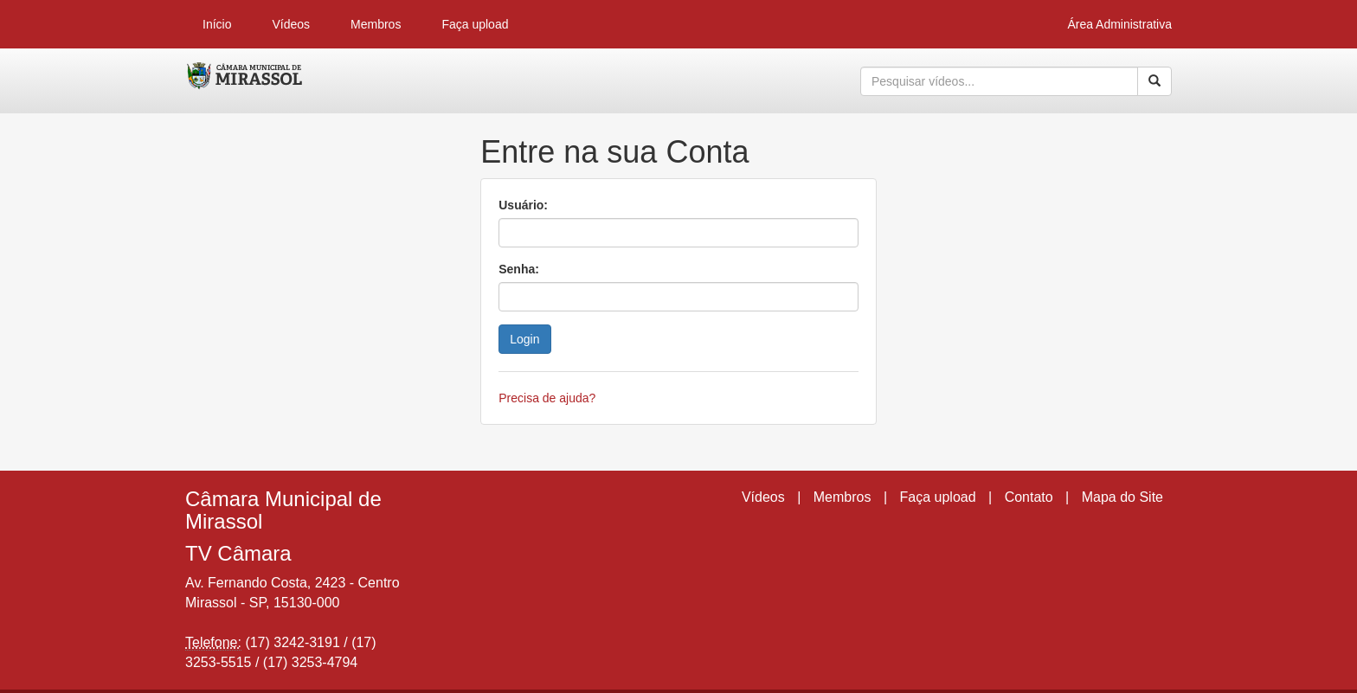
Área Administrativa (1119, 24)
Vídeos (291, 24)
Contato (1029, 497)
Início (217, 24)
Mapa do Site (1122, 497)
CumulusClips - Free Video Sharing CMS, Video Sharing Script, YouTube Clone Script (245, 81)
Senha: (518, 269)
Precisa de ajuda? (546, 398)
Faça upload (474, 24)
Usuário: (523, 205)
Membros (376, 24)
